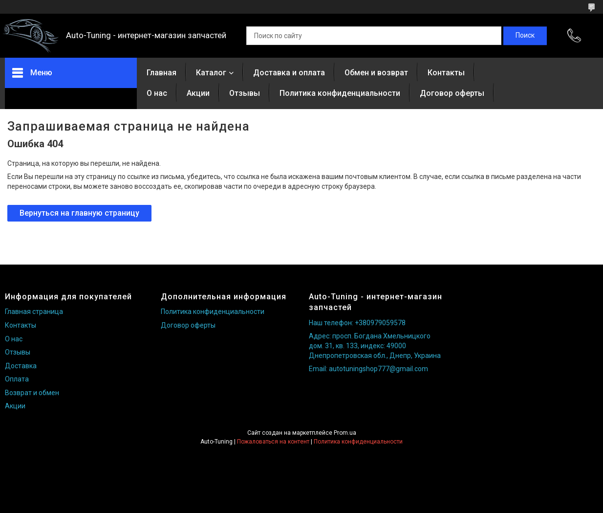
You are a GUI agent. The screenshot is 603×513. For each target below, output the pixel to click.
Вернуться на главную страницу (79, 213)
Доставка (21, 366)
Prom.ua (345, 432)
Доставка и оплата (289, 72)
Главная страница (34, 311)
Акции (198, 93)
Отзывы (244, 93)
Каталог (211, 72)
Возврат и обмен (32, 393)
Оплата (17, 379)
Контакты (446, 72)
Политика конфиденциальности (340, 93)
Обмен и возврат (376, 72)
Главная (161, 72)
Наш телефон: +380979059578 (357, 323)
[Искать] (525, 35)
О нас (157, 93)
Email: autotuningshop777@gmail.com (368, 369)
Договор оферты (452, 93)
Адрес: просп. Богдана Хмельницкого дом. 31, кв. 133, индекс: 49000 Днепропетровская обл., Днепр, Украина (375, 345)
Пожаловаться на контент (273, 441)
